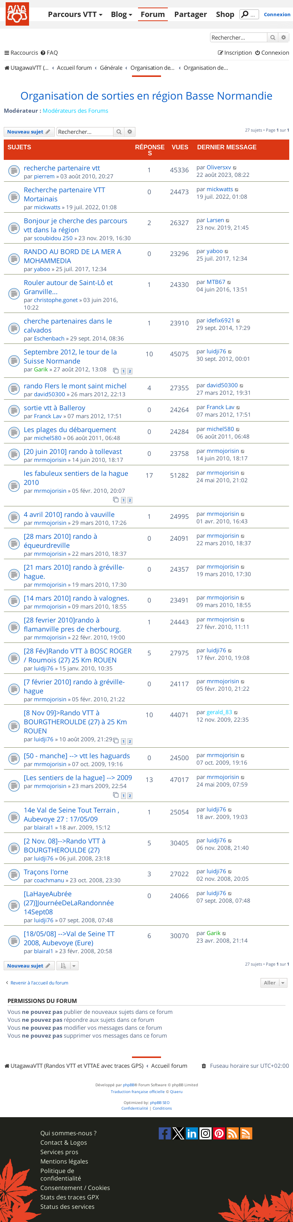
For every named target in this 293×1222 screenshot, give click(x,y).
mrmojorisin (50, 459)
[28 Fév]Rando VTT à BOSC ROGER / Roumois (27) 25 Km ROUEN (78, 655)
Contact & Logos (63, 1142)
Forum (153, 14)
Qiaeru (176, 1091)
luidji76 (216, 351)
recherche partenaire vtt (62, 167)
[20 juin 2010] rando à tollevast (73, 451)
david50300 (49, 394)
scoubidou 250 (53, 238)
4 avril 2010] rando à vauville (69, 514)
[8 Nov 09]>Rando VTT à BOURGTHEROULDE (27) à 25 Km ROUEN (75, 721)
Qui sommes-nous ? (68, 1133)
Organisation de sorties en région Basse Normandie (146, 96)
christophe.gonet (56, 300)
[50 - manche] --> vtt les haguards (77, 755)
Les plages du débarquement (70, 429)
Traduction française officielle (138, 1091)
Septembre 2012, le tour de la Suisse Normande (70, 356)
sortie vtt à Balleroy (54, 407)
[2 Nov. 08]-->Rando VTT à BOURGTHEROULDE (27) (65, 845)
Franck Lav (48, 416)
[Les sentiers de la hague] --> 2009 (78, 777)
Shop (225, 14)
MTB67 (216, 281)
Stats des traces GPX (69, 1197)
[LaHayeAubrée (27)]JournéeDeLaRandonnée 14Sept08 (69, 902)
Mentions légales (64, 1161)
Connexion (277, 14)
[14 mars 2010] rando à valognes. (76, 598)
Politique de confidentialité (60, 1174)
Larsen (215, 220)
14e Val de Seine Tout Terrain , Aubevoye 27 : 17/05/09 (71, 814)
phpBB (128, 1084)
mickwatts (47, 207)
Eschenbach (49, 338)
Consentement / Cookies (75, 1187)
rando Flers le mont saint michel (75, 385)
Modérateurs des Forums (75, 110)
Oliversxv (219, 167)
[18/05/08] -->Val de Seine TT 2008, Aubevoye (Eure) (69, 938)
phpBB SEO (160, 1102)
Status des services (67, 1206)
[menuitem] (49, 52)
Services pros (59, 1152)
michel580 (47, 438)
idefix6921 (221, 320)
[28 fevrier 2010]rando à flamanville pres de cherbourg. (72, 624)
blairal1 (44, 827)
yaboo (42, 269)
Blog (119, 14)
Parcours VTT (72, 14)
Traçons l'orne (46, 871)
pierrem (44, 176)
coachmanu (49, 880)
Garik (41, 369)
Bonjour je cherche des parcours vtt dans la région (75, 225)
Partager (190, 14)
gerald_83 (219, 712)
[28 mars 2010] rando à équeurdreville (60, 541)
